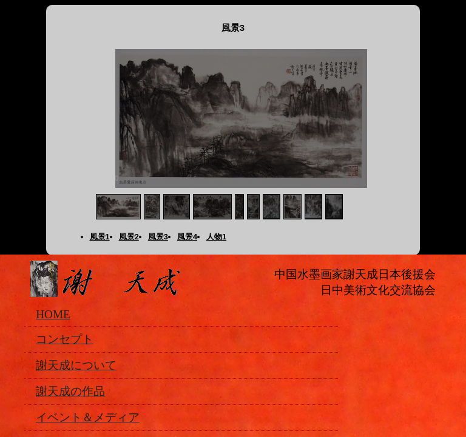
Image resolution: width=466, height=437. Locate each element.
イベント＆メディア (88, 417)
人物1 (216, 236)
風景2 (129, 236)
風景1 (100, 236)
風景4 (187, 236)
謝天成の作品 (70, 391)
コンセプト (64, 339)
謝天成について (76, 365)
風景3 (158, 236)
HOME (53, 314)
